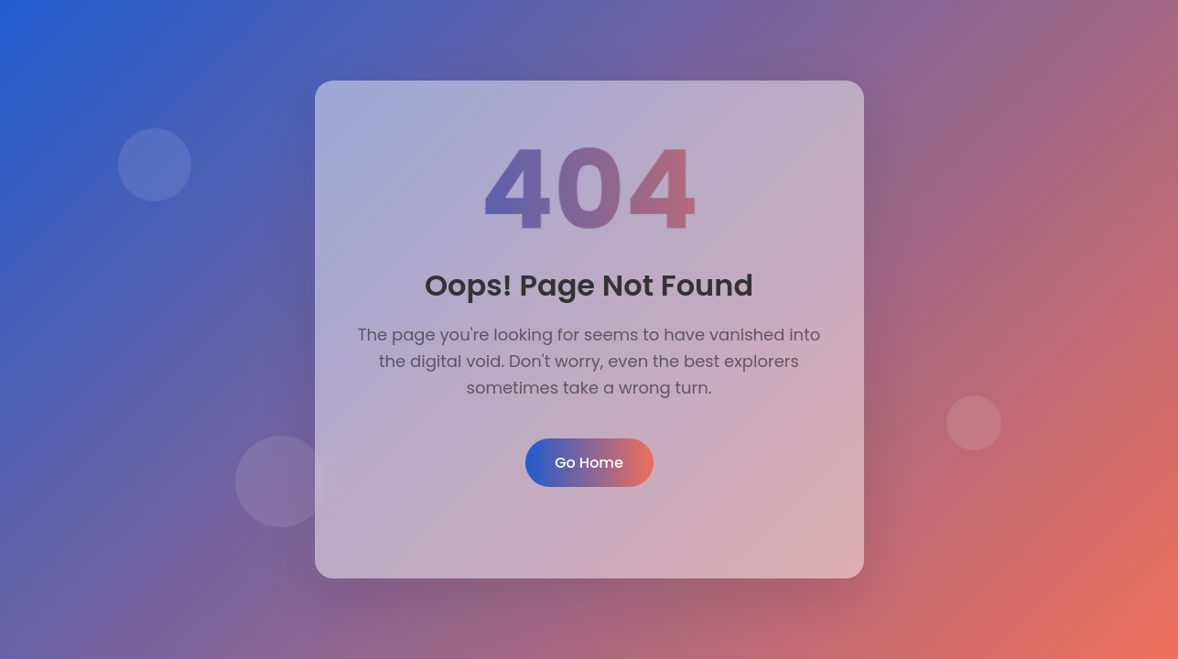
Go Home (589, 462)
